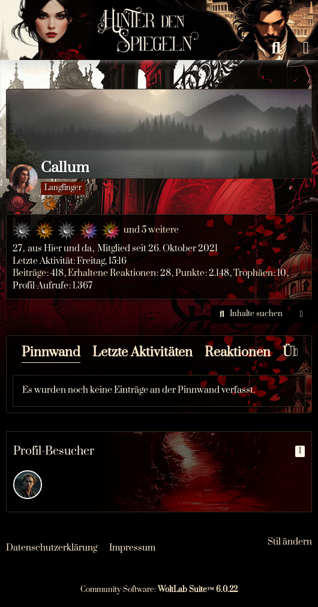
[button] (249, 314)
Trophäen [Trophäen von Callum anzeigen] (253, 273)
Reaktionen (238, 352)
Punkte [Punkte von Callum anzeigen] (190, 273)
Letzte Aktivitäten (142, 352)
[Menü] (12, 48)
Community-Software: (159, 589)
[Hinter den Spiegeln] (144, 12)
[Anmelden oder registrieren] (306, 48)
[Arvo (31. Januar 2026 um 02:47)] (27, 484)
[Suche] (276, 48)
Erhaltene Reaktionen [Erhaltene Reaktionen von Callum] (112, 273)
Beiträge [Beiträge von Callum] (29, 273)
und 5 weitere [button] (151, 230)
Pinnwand (51, 352)
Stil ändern (290, 542)
